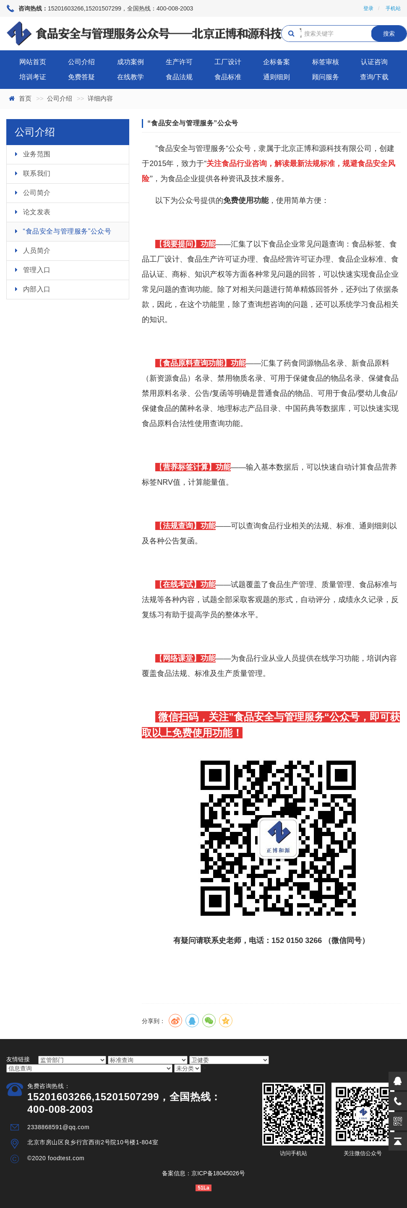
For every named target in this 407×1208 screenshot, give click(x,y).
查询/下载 (374, 77)
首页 (25, 98)
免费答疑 (81, 77)
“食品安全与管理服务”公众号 (67, 231)
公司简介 (37, 192)
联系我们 (37, 173)
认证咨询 (374, 61)
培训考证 (32, 77)
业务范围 (37, 154)
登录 (368, 8)
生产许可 (179, 61)
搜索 (389, 33)
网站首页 (32, 61)
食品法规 (179, 77)
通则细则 (276, 77)
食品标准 (227, 77)
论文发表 (37, 212)
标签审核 (325, 61)
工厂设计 (227, 61)
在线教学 (130, 77)
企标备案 (276, 61)
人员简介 (37, 250)
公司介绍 (81, 61)
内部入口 (37, 289)
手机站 (393, 8)
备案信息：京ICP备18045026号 (203, 1173)
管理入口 (37, 269)
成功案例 (130, 61)
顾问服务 (325, 77)
